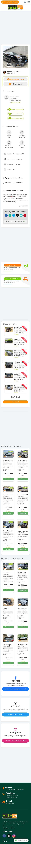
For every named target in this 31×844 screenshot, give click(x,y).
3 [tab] (17, 397)
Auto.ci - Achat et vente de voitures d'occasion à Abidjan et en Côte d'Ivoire (15, 7)
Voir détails (8, 479)
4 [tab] (19, 397)
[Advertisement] (15, 27)
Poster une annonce (10, 2)
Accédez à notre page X (15, 714)
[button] (4, 57)
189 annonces (15, 103)
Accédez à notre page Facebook (15, 689)
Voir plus (15, 402)
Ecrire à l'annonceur (15, 114)
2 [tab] (14, 397)
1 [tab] (12, 397)
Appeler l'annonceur (15, 109)
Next (28, 361)
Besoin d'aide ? (21, 840)
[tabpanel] (15, 360)
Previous (3, 361)
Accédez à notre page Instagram (15, 740)
